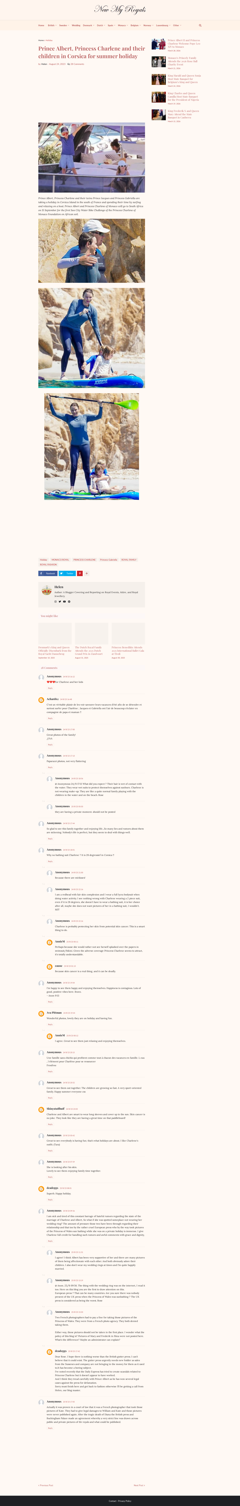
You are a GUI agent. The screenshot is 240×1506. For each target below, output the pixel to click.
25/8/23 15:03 (77, 1312)
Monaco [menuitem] (122, 25)
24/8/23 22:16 (77, 889)
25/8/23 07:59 (69, 1162)
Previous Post (46, 1485)
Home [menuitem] (41, 25)
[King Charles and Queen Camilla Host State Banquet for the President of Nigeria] (159, 97)
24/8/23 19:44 (69, 1013)
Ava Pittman (54, 1012)
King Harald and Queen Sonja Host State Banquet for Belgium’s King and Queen (184, 79)
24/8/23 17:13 (69, 756)
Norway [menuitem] (147, 25)
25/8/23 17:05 (69, 1402)
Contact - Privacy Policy (120, 1501)
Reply (50, 688)
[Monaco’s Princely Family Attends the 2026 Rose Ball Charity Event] (159, 61)
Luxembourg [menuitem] (162, 25)
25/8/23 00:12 (72, 1035)
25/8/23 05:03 (77, 806)
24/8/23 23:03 (72, 1109)
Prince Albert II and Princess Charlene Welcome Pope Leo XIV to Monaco (184, 43)
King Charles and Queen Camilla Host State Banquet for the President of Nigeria (183, 96)
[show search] (198, 25)
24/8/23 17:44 (69, 823)
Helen (58, 587)
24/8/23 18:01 (69, 850)
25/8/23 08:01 (66, 1188)
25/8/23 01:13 (70, 966)
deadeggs (52, 1188)
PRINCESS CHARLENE (85, 559)
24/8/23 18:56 (77, 778)
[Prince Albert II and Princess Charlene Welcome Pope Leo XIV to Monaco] (159, 44)
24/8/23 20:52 (69, 1082)
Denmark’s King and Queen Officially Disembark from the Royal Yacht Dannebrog (55, 650)
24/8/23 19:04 (69, 983)
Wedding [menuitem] (76, 25)
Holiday (49, 40)
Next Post (138, 1485)
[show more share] (87, 573)
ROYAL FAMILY (129, 559)
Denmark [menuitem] (87, 25)
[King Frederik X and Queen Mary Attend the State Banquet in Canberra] (159, 114)
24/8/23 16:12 (69, 676)
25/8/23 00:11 (72, 942)
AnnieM (60, 941)
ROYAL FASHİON (48, 564)
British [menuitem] (51, 25)
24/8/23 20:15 (69, 1052)
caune (58, 965)
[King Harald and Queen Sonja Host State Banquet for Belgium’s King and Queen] (159, 79)
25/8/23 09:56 (69, 1211)
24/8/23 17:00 (69, 729)
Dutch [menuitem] (100, 25)
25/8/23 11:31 (77, 1252)
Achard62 (52, 699)
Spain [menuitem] (110, 25)
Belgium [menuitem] (134, 25)
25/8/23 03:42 (69, 1135)
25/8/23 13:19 (77, 1280)
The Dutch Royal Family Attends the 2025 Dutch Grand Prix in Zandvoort (88, 650)
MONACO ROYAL (60, 559)
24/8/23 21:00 (77, 872)
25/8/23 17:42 (74, 1351)
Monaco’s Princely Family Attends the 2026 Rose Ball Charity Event (182, 61)
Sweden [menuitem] (63, 25)
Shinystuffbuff (55, 1108)
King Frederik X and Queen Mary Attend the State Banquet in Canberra (183, 114)
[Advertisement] (91, 94)
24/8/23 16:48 (66, 699)
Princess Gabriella (108, 559)
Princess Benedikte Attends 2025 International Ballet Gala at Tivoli (128, 650)
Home (41, 40)
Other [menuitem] (176, 25)
